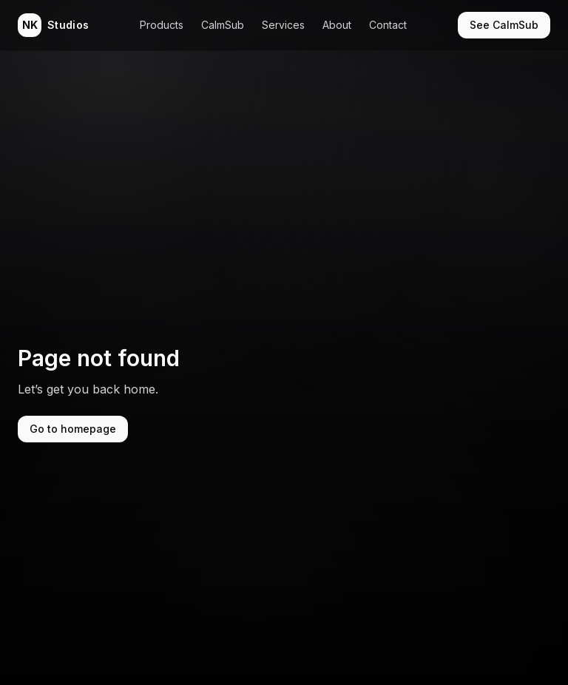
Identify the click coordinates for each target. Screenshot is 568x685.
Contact (388, 24)
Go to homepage (73, 428)
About (336, 24)
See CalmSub (504, 24)
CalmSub (222, 24)
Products (161, 24)
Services (283, 24)
